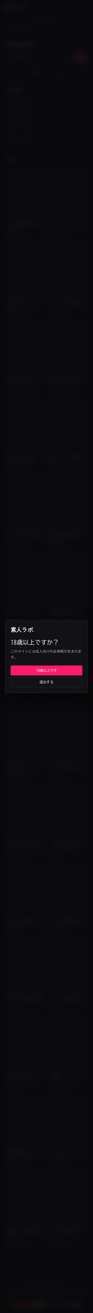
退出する (46, 682)
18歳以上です (46, 670)
